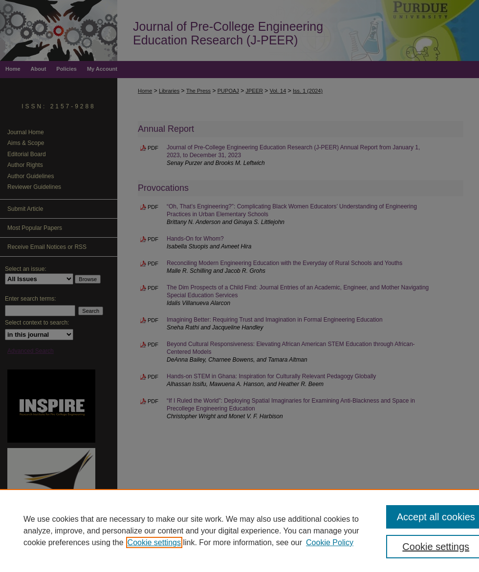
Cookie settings (154, 542)
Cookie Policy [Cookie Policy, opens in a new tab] (329, 542)
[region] (239, 530)
